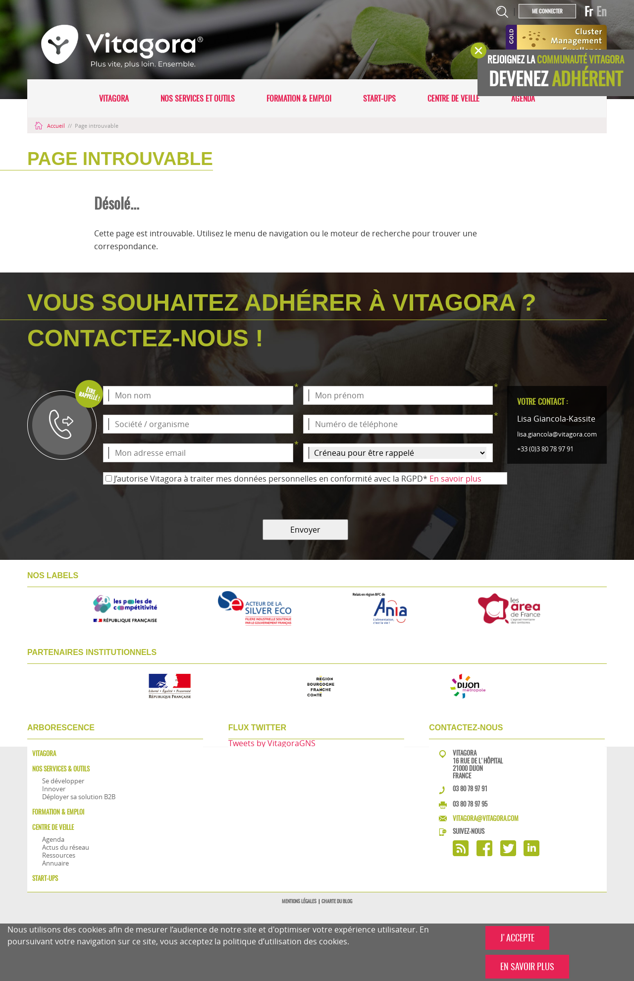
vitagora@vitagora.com (486, 818)
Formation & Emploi (298, 98)
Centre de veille (453, 98)
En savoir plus (455, 478)
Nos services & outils (61, 768)
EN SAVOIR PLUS (527, 966)
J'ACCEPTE (517, 937)
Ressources (58, 855)
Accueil (50, 125)
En (601, 11)
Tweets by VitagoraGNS (272, 743)
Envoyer (305, 529)
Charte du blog (336, 901)
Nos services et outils (197, 98)
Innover (53, 788)
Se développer (63, 780)
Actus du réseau (65, 847)
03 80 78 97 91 (470, 788)
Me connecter (547, 11)
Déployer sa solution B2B (78, 796)
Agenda (523, 98)
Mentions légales (299, 901)
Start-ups (379, 98)
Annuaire (55, 863)
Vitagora (114, 98)
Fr (588, 11)
